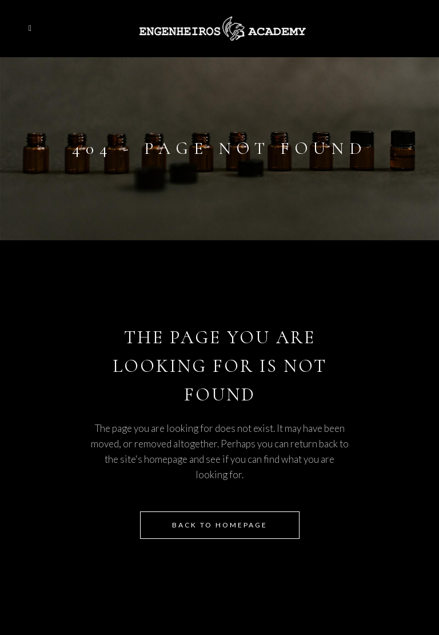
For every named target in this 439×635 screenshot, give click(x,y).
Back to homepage (220, 525)
